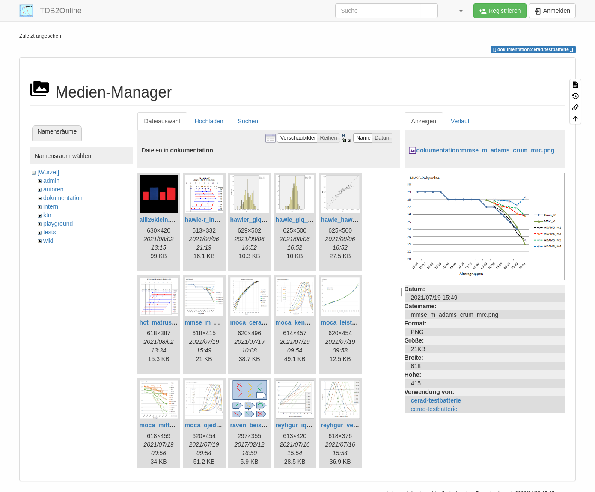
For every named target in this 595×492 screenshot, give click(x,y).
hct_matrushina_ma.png (174, 322)
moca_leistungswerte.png (358, 322)
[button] (456, 10)
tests (49, 232)
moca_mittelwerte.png (171, 425)
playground (58, 223)
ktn (47, 215)
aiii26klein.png (160, 219)
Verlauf (460, 121)
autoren (53, 189)
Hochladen (209, 121)
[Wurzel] (48, 172)
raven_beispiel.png (257, 425)
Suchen (248, 121)
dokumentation (63, 197)
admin (51, 180)
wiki (48, 240)
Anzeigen (423, 121)
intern (50, 206)
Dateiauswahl (162, 121)
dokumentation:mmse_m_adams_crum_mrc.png (485, 150)
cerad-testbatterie (436, 400)
